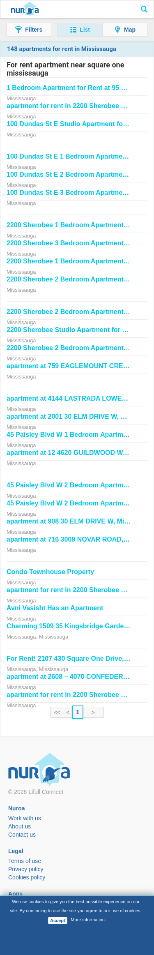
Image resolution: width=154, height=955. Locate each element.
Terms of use (24, 861)
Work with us (24, 818)
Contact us (22, 834)
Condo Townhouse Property (50, 571)
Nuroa (25, 9)
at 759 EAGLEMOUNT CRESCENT (76, 365)
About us (19, 826)
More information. (88, 919)
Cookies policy (26, 877)
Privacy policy (26, 869)
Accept (57, 920)
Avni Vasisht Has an (55, 607)
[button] (28, 30)
